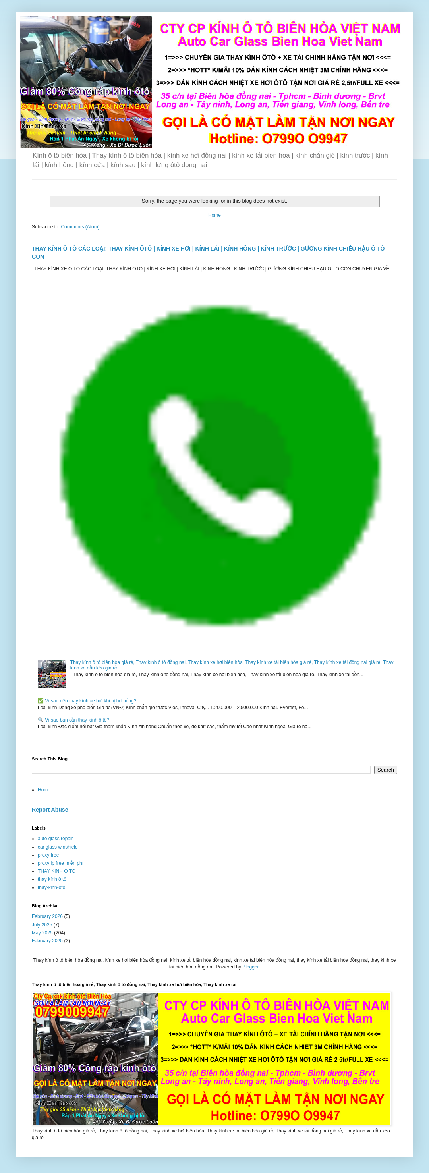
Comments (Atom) (80, 227)
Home (214, 215)
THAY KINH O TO (56, 871)
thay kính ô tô (52, 879)
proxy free (48, 855)
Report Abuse (50, 809)
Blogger (250, 967)
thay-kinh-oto (51, 887)
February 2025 (47, 940)
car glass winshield (58, 847)
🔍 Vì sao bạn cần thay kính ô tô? (73, 720)
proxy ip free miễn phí (60, 863)
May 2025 (42, 933)
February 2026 (47, 916)
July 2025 (42, 925)
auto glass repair (55, 838)
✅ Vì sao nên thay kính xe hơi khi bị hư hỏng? (87, 701)
